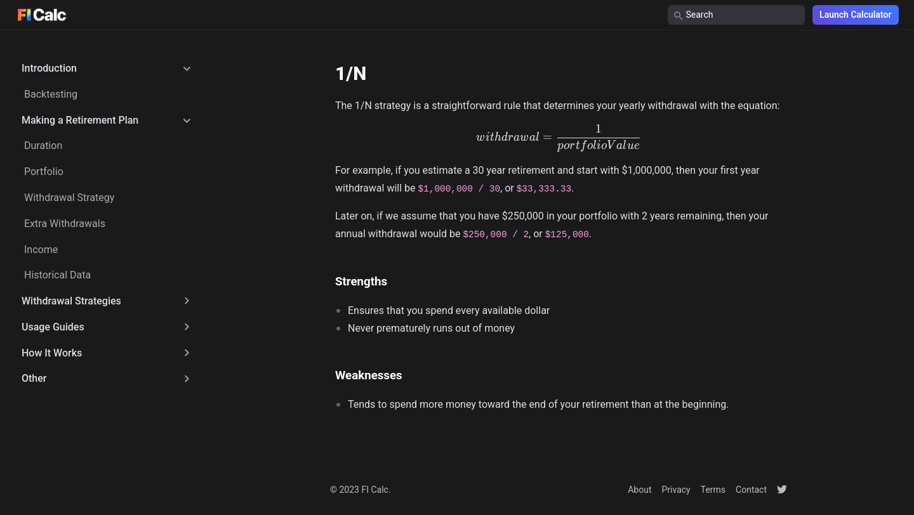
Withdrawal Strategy (69, 198)
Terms (713, 490)
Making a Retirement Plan (80, 120)
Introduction (49, 68)
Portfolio (43, 172)
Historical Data (57, 275)
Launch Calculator (855, 15)
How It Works (52, 353)
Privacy (675, 490)
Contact (751, 490)
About (639, 490)
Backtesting (50, 94)
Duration (43, 146)
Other (34, 378)
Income (41, 250)
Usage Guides (53, 327)
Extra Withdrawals (64, 224)
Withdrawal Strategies (71, 301)
